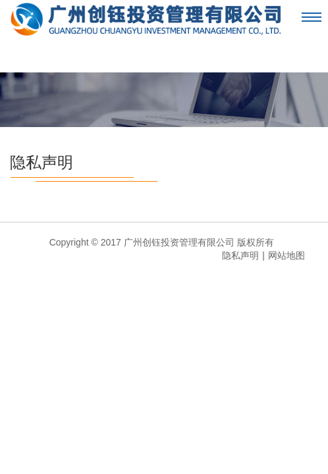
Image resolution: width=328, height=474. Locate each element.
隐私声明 (41, 162)
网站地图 (286, 255)
